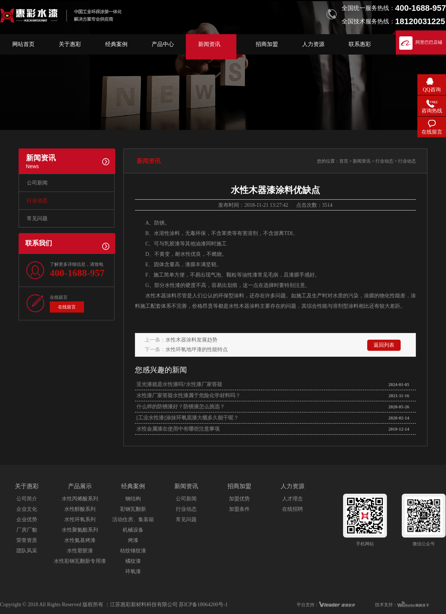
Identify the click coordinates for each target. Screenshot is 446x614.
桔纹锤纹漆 (133, 550)
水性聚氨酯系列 (80, 530)
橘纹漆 (133, 561)
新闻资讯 (209, 44)
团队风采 (26, 550)
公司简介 (26, 499)
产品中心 (163, 44)
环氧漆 (133, 571)
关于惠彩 (70, 44)
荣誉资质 (26, 540)
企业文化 (26, 509)
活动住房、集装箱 (133, 519)
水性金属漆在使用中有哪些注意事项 (177, 429)
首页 (343, 161)
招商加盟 (267, 44)
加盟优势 (239, 499)
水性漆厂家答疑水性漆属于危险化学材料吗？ (187, 395)
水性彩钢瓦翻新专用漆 (80, 561)
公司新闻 (37, 183)
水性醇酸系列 (80, 509)
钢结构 (133, 499)
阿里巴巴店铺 (429, 42)
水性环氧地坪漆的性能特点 (196, 349)
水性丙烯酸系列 (80, 499)
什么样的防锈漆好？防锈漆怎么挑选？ (180, 406)
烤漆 (133, 540)
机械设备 (133, 530)
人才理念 (292, 499)
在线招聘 (292, 509)
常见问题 (37, 218)
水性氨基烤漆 (80, 540)
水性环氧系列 (80, 519)
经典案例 (116, 44)
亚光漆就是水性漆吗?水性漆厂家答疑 (178, 384)
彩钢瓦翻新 (133, 509)
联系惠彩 (360, 44)
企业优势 (26, 519)
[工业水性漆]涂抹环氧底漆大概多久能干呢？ (187, 418)
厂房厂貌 (26, 530)
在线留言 (67, 307)
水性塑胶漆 (80, 550)
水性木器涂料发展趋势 (191, 340)
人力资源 (313, 44)
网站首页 (23, 44)
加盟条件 (239, 509)
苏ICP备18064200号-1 (203, 604)
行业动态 (37, 200)
